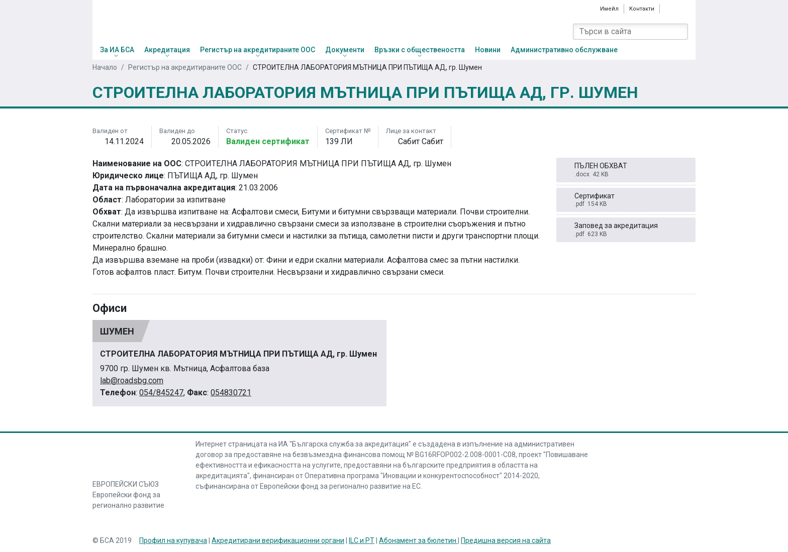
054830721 (231, 392)
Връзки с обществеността (419, 50)
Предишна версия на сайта (506, 540)
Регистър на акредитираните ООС (257, 50)
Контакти (641, 9)
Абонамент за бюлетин (418, 540)
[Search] (680, 32)
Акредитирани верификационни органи (278, 540)
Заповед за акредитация (626, 230)
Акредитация (167, 50)
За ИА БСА (117, 50)
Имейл (609, 9)
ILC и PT (361, 540)
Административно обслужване (564, 50)
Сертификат (626, 200)
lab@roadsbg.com (131, 380)
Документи (344, 50)
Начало (104, 67)
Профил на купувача (173, 540)
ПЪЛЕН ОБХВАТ (626, 170)
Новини (488, 50)
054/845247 (161, 392)
